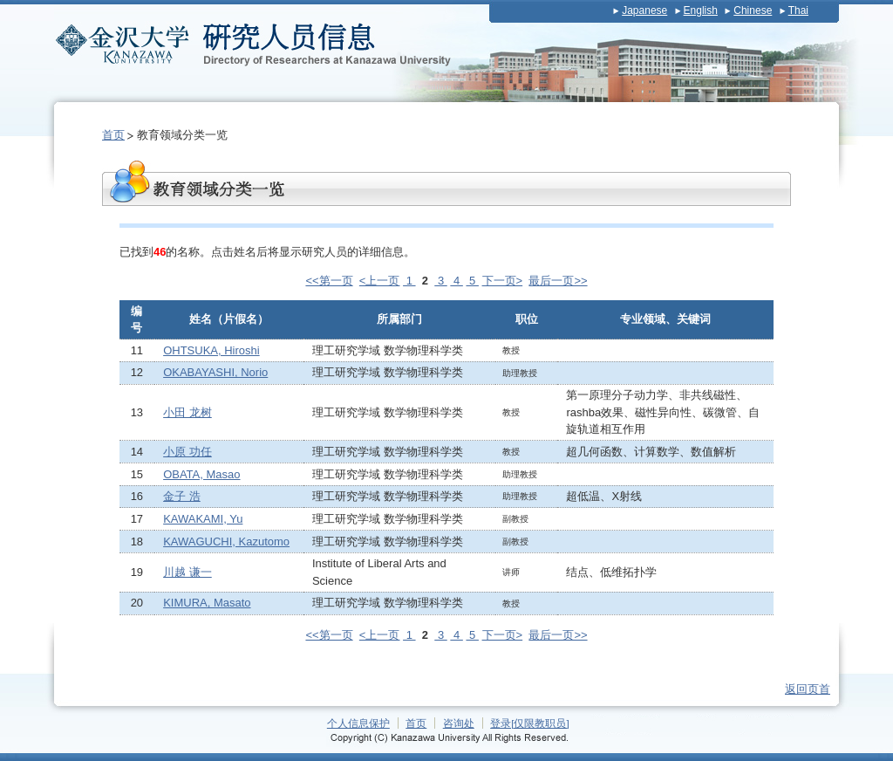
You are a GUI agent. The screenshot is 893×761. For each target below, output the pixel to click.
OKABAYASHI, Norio (215, 372)
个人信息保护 (358, 723)
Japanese (644, 10)
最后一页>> (557, 280)
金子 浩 (182, 496)
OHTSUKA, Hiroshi (211, 350)
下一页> (502, 280)
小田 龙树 (187, 412)
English (701, 10)
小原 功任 (187, 451)
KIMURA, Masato (206, 602)
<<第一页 (328, 280)
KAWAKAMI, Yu (202, 518)
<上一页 (379, 280)
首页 (113, 134)
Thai (798, 10)
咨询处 (458, 723)
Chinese (752, 10)
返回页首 (807, 689)
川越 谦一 (187, 572)
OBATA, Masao (201, 474)
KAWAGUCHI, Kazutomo (226, 541)
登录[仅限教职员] (529, 723)
